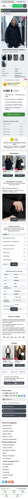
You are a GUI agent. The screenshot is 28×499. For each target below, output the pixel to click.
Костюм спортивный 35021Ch (7, 363)
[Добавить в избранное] (25, 88)
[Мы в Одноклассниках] (9, 482)
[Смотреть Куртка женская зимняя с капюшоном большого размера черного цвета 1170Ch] (19, 162)
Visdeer (16, 277)
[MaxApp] (24, 396)
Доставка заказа (7, 425)
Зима (15, 283)
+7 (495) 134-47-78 (10, 393)
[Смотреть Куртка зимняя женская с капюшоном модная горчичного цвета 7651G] (10, 57)
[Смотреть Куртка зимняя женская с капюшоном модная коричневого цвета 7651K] (16, 57)
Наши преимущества (8, 444)
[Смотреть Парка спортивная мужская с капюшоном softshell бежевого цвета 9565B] (19, 352)
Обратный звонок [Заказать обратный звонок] (9, 406)
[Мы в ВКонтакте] (6, 482)
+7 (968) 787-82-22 (10, 396)
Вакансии (5, 477)
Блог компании (7, 458)
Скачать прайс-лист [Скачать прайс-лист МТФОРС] (10, 411)
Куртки (5, 371)
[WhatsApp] (19, 396)
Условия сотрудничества (11, 461)
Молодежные (17, 291)
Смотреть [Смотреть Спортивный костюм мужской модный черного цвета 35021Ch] (8, 365)
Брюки (23, 371)
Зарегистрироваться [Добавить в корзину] (14, 114)
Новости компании (8, 475)
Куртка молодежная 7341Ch (7, 173)
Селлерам (5, 466)
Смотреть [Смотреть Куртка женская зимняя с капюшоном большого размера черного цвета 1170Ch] (20, 175)
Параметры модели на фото (14, 121)
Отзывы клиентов (7, 447)
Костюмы (15, 371)
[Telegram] (22, 396)
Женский (16, 280)
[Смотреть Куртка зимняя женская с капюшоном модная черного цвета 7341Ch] (8, 162)
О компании (6, 472)
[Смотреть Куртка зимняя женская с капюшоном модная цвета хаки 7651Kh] (4, 64)
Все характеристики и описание (11, 80)
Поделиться (7, 13)
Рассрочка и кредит (8, 431)
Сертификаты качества (9, 450)
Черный (16, 294)
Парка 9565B (17, 362)
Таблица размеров (21, 488)
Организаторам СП (8, 464)
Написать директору (10, 415)
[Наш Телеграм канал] (3, 482)
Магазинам (6, 469)
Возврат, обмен (7, 433)
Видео (4, 453)
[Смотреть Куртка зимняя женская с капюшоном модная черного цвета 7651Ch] (4, 57)
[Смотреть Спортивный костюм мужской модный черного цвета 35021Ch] (8, 352)
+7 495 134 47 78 (21, 1)
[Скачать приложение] (9, 383)
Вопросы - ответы (7, 436)
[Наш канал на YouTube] (12, 482)
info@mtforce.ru (8, 399)
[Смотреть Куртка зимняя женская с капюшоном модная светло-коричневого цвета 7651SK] (21, 57)
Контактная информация (9, 439)
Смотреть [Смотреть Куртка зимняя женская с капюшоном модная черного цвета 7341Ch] (8, 175)
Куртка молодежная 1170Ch (19, 173)
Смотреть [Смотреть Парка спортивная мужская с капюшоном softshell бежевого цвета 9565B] (20, 365)
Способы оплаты (7, 428)
